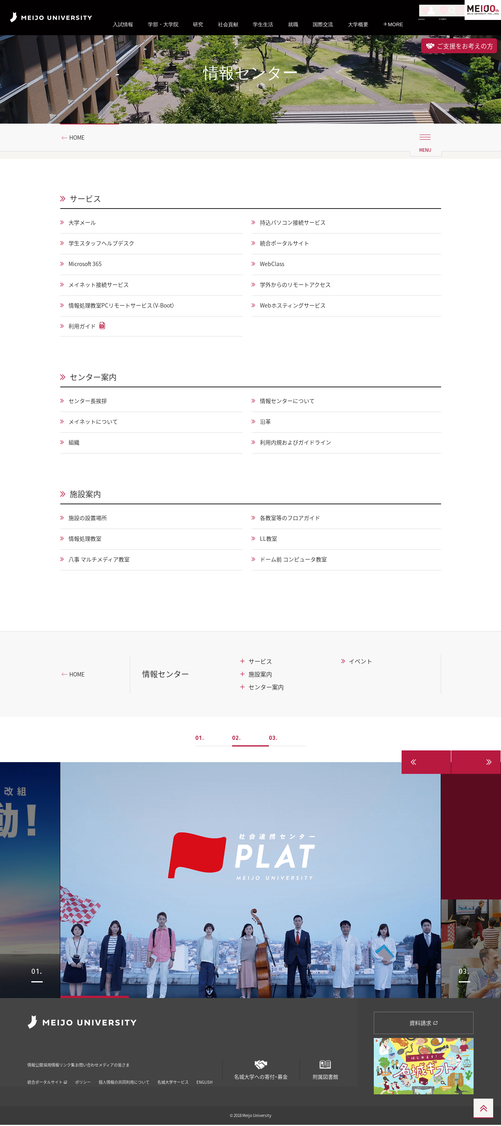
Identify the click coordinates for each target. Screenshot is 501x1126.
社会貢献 (228, 24)
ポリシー (83, 1073)
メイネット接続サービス (104, 285)
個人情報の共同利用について (124, 1073)
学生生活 (263, 24)
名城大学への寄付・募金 (261, 1068)
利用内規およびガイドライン (301, 443)
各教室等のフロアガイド (294, 519)
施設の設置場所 (92, 519)
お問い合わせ (139, 1061)
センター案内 (93, 377)
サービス (85, 198)
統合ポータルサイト (288, 243)
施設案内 (85, 494)
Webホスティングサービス (297, 306)
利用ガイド (85, 326)
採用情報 (69, 1061)
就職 (293, 24)
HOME (80, 138)
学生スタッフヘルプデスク (107, 243)
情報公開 (37, 1061)
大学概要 (358, 24)
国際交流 (323, 24)
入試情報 (123, 24)
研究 (198, 24)
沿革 (266, 423)
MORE (393, 24)
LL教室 (270, 540)
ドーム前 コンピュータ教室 (298, 560)
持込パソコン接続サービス (297, 223)
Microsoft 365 (89, 264)
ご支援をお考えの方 (459, 45)
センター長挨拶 (92, 402)
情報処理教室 (88, 540)
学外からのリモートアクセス (300, 285)
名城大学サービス (173, 1073)
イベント (360, 662)
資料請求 (423, 1023)
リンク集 (102, 1061)
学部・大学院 (163, 24)
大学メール (85, 223)
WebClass (274, 264)
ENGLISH (204, 1073)
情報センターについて (291, 402)
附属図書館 (325, 1068)
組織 (76, 443)
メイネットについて (98, 423)
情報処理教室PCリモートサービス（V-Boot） (130, 306)
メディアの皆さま (186, 1061)
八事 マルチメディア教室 (105, 560)
